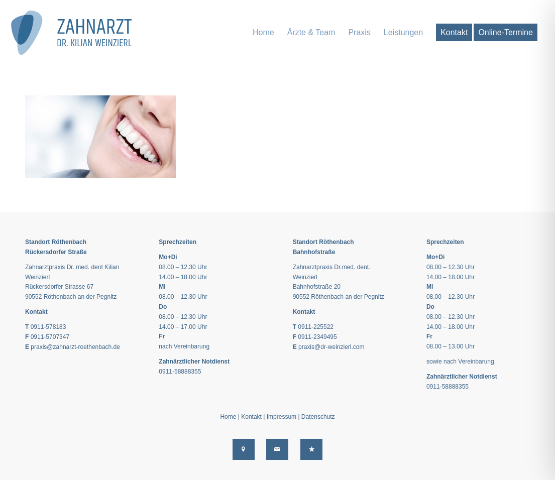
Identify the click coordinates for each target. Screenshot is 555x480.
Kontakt (251, 416)
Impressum (281, 416)
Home (228, 416)
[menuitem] (263, 32)
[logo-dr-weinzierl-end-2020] (76, 32)
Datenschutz (318, 416)
